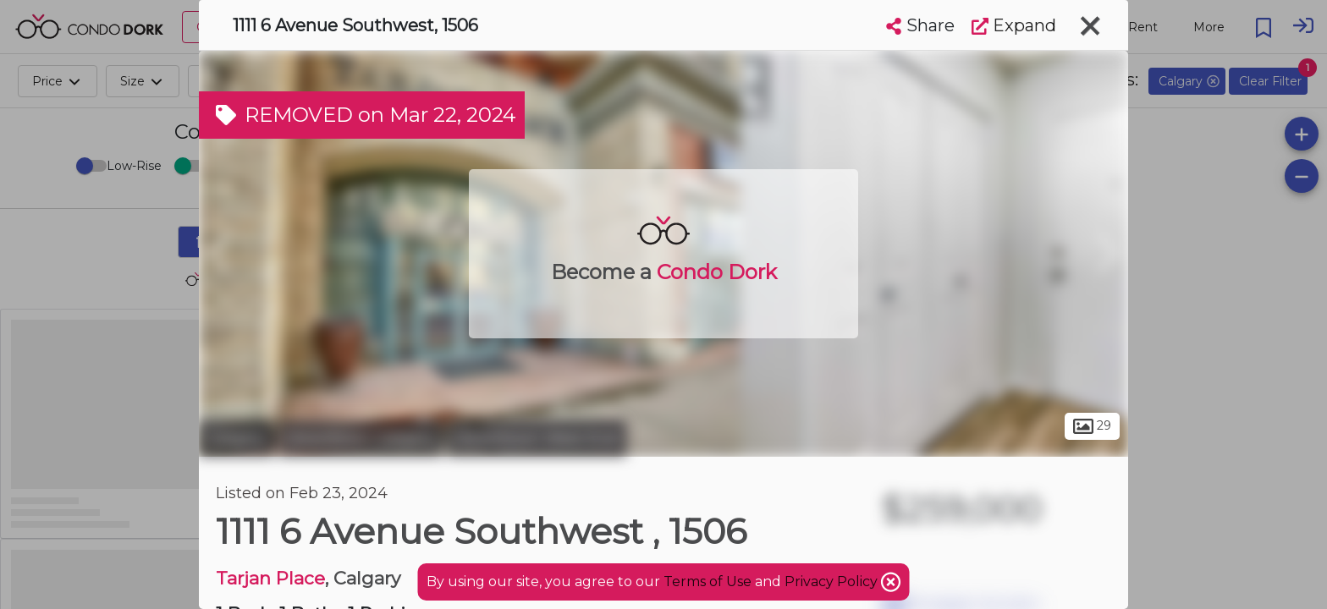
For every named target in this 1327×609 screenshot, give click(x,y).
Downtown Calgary (360, 438)
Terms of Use (708, 581)
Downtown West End (536, 438)
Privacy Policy (833, 581)
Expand (1014, 25)
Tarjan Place (270, 578)
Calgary (236, 438)
